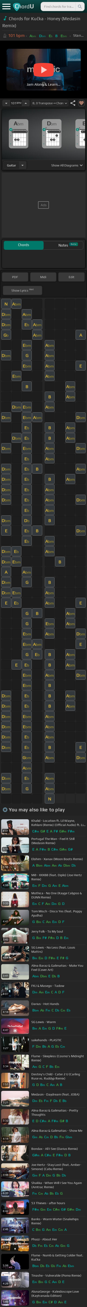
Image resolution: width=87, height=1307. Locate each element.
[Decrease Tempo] (6, 103)
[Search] (79, 6)
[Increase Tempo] (26, 103)
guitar (11, 165)
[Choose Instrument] (22, 165)
